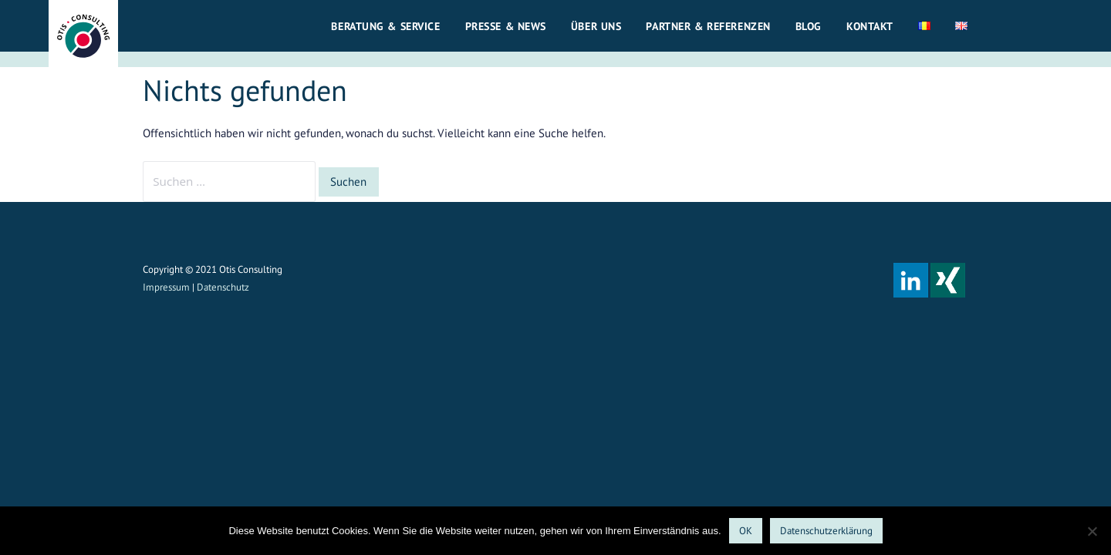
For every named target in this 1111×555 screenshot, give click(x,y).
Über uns (596, 26)
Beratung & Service (385, 26)
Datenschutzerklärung (826, 530)
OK (745, 530)
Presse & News (505, 26)
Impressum (166, 287)
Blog (808, 26)
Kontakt (869, 26)
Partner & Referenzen (708, 26)
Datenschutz (223, 287)
